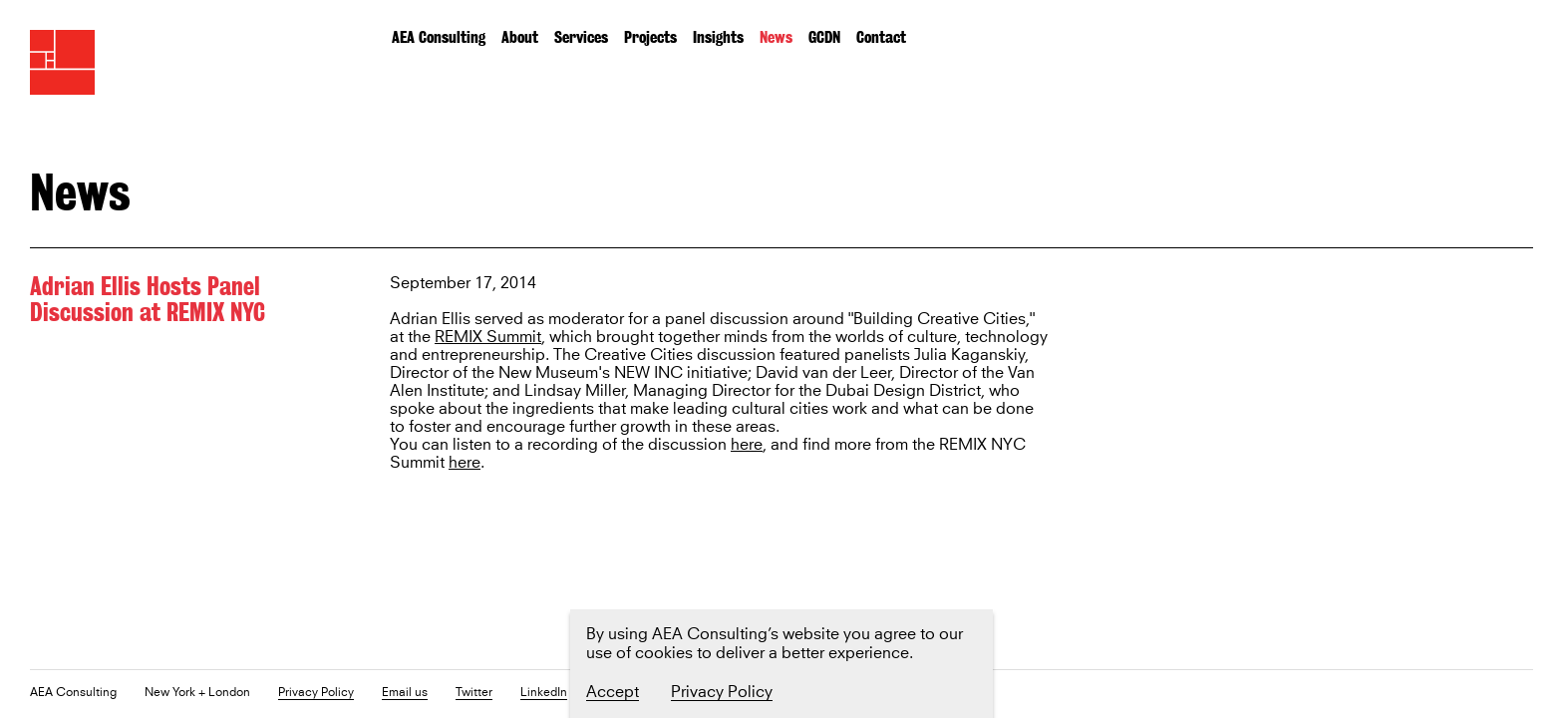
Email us (405, 693)
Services (581, 37)
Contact (881, 37)
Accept (612, 692)
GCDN (824, 37)
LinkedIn (543, 693)
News (776, 37)
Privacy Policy (316, 693)
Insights (718, 37)
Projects (650, 37)
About (519, 37)
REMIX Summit (488, 337)
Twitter (474, 693)
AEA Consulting (438, 37)
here (747, 445)
